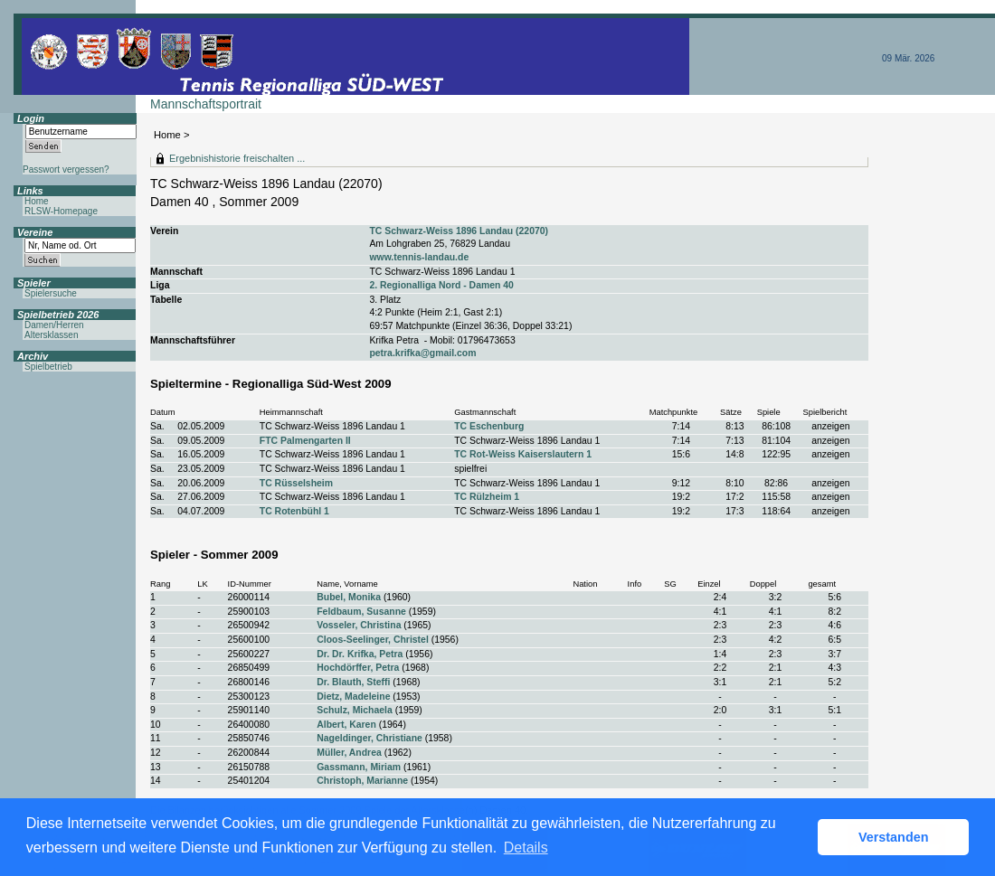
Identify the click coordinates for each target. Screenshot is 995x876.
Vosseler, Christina (359, 625)
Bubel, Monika (349, 597)
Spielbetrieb (48, 367)
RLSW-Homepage (61, 211)
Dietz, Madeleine (353, 697)
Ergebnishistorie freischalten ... (237, 158)
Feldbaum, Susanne (361, 612)
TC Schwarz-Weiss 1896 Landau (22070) (458, 231)
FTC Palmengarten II (305, 441)
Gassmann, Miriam (359, 767)
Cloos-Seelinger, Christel (373, 640)
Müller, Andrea (349, 753)
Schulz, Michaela (355, 710)
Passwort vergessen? (66, 169)
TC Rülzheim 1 (486, 497)
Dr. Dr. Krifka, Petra (360, 654)
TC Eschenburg (489, 426)
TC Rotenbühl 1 (294, 511)
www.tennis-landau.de (419, 257)
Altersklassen (51, 335)
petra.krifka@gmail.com (422, 353)
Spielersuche (50, 293)
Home (167, 134)
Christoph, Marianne (362, 781)
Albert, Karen (346, 725)
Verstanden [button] (893, 837)
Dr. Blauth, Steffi (353, 682)
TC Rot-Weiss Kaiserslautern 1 (523, 454)
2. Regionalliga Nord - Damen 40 (441, 285)
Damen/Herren (54, 325)
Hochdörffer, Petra (358, 668)
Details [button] (526, 847)
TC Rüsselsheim (296, 483)
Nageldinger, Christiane (369, 738)
